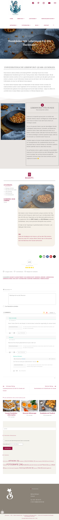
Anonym (23, 359)
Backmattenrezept (19, 277)
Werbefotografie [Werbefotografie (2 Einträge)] (47, 468)
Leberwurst (43, 277)
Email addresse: (6, 444)
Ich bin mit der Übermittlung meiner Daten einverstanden (16, 441)
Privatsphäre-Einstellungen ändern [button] (30, 512)
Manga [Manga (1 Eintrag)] (49, 465)
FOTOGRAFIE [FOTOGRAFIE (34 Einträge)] (15, 464)
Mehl (14, 278)
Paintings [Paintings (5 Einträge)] (23, 468)
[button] (40, 256)
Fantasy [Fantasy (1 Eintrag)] (52, 461)
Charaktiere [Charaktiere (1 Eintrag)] (21, 461)
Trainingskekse (36, 278)
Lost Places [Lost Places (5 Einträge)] (43, 465)
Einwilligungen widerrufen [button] (29, 513)
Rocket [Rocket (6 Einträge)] (30, 468)
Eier (25, 277)
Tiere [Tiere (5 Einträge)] (40, 468)
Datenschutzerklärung (17, 512)
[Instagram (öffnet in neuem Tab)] (45, 3)
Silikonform (29, 278)
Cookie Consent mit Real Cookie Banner (9, 518)
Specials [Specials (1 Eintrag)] (36, 468)
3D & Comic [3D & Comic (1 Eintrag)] (5, 461)
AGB (11, 512)
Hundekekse (37, 277)
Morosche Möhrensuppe (29, 413)
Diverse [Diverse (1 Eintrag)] (48, 461)
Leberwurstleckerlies (8, 278)
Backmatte (12, 277)
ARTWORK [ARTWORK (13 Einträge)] (13, 461)
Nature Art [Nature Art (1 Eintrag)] (7, 468)
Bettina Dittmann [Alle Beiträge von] (29, 36)
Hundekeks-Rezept (30, 277)
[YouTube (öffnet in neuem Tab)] (51, 3)
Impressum (7, 512)
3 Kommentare (19, 272)
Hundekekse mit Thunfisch (47, 413)
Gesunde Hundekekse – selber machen (11, 414)
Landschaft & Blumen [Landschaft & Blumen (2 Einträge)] (34, 465)
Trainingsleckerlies (44, 278)
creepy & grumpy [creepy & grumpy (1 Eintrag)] (39, 461)
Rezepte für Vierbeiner (28, 52)
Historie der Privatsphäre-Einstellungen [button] (45, 512)
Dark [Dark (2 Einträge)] (44, 461)
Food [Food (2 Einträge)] (4, 465)
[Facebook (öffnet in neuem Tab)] (35, 3)
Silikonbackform (23, 278)
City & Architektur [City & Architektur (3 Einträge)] (30, 461)
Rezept (17, 278)
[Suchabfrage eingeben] (29, 428)
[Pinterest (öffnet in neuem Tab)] (40, 3)
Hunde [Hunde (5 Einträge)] (26, 465)
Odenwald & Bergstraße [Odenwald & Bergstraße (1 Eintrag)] (14, 468)
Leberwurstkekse (50, 277)
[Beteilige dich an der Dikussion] (32, 299)
